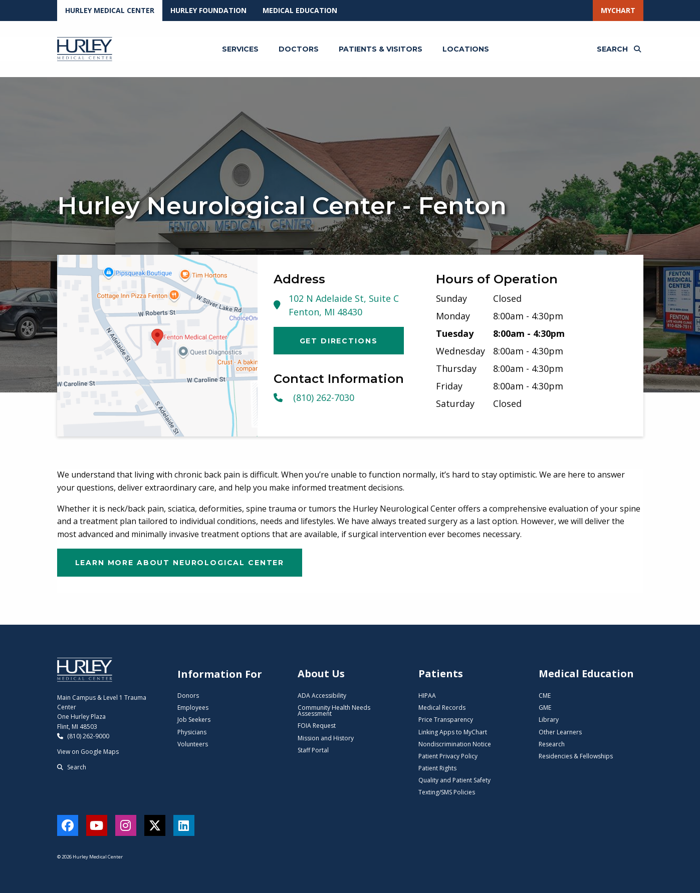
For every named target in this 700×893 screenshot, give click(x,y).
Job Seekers (193, 719)
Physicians (191, 732)
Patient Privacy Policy (448, 756)
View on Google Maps (88, 751)
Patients (440, 673)
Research (552, 744)
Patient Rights (437, 768)
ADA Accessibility (322, 695)
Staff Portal (313, 750)
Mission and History (326, 738)
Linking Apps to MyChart (452, 732)
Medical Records (441, 707)
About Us (321, 673)
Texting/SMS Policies (446, 792)
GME (545, 707)
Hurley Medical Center (109, 10)
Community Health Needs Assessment (334, 710)
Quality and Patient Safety (454, 780)
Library (549, 719)
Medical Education (300, 10)
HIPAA (427, 695)
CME (545, 695)
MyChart (618, 10)
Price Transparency (445, 719)
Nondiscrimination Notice (454, 744)
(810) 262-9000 (83, 736)
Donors (188, 695)
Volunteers (192, 744)
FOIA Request (317, 725)
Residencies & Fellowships (576, 756)
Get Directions (339, 340)
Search (71, 767)
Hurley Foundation (208, 10)
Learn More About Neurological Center (180, 562)
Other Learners (560, 732)
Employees (192, 707)
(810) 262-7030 (314, 397)
